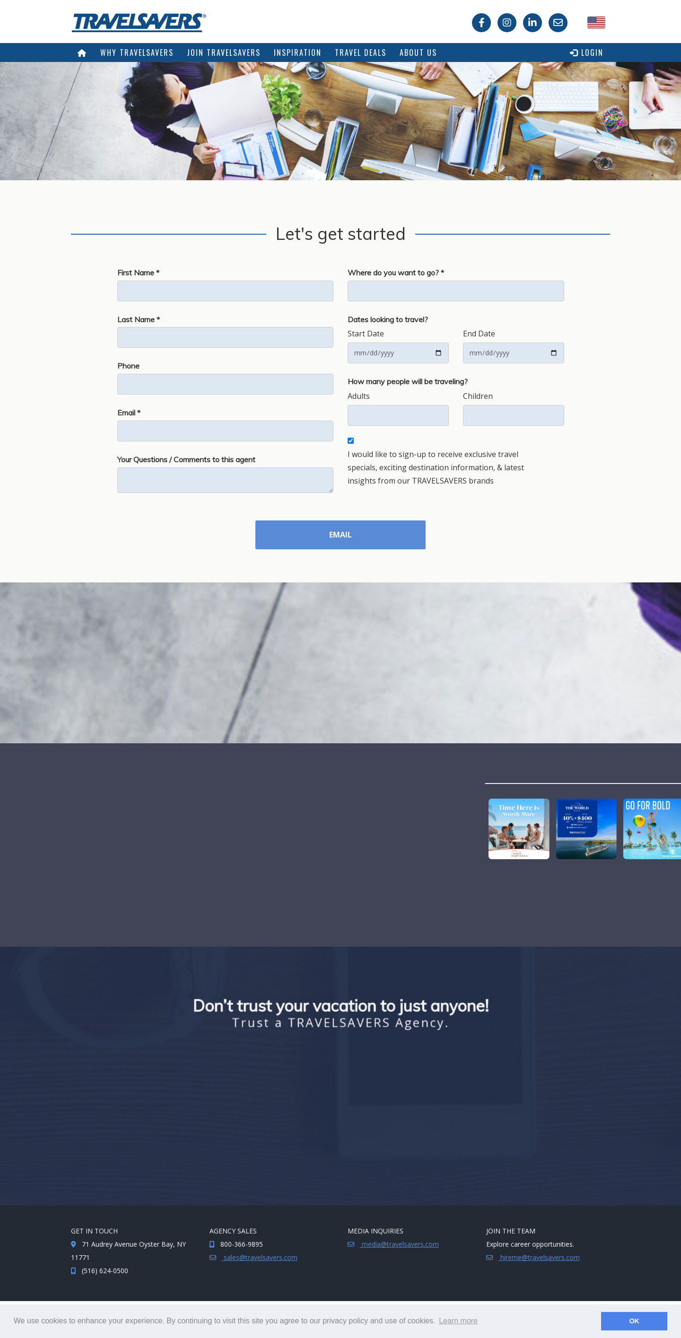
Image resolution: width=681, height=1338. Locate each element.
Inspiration (298, 52)
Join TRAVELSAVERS (224, 52)
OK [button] (634, 1321)
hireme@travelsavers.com (539, 1257)
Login (586, 52)
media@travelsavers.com (399, 1244)
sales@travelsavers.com (259, 1257)
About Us (418, 52)
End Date (479, 333)
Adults (359, 396)
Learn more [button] (458, 1321)
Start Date (366, 333)
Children (478, 396)
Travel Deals (360, 52)
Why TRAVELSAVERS (137, 52)
